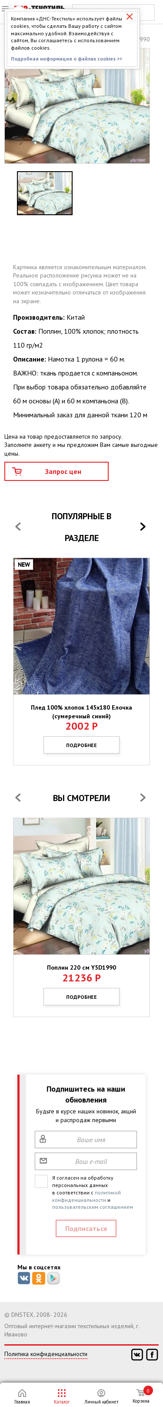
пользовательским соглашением (92, 1207)
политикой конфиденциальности (86, 1196)
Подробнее (81, 745)
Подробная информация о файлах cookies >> (66, 58)
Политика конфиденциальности (45, 1354)
